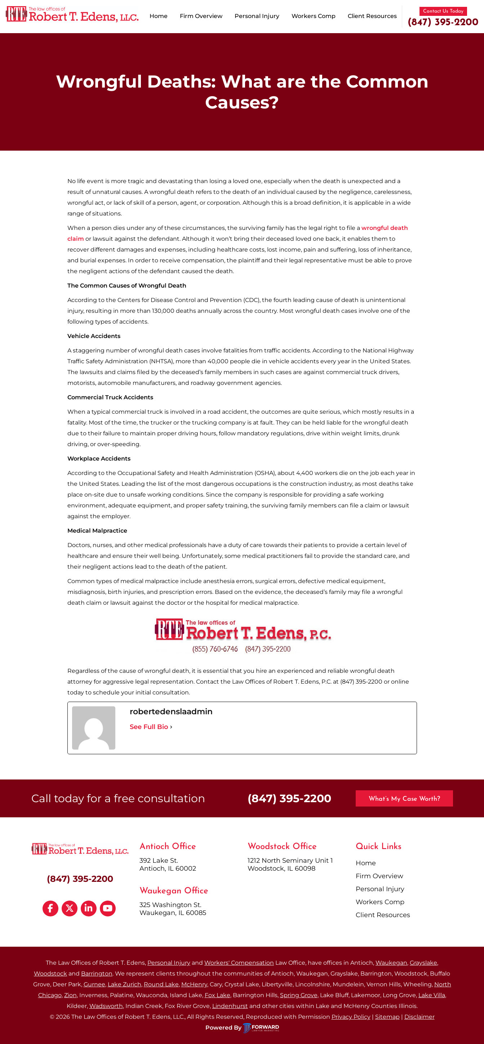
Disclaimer (419, 1016)
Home (159, 16)
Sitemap (387, 1016)
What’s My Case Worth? (404, 799)
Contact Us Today (443, 11)
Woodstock (50, 973)
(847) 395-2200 (443, 23)
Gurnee (94, 984)
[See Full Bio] (171, 726)
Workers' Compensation (239, 962)
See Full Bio (149, 727)
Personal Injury (257, 16)
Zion (70, 995)
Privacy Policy (351, 1016)
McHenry (194, 984)
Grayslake (423, 962)
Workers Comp (314, 16)
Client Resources (372, 16)
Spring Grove (299, 995)
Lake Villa (431, 995)
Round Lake (161, 984)
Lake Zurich (124, 984)
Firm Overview (201, 16)
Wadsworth (106, 1006)
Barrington (96, 973)
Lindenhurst (230, 1006)
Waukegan (391, 962)
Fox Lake (217, 995)
